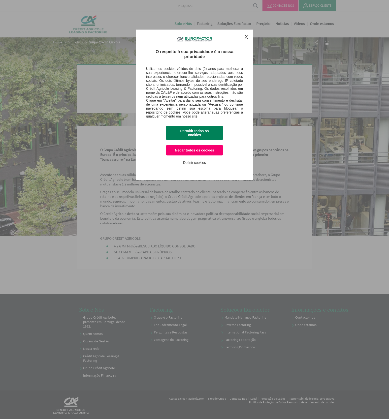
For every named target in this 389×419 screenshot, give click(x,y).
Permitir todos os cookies (194, 133)
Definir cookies (194, 163)
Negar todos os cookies (194, 150)
